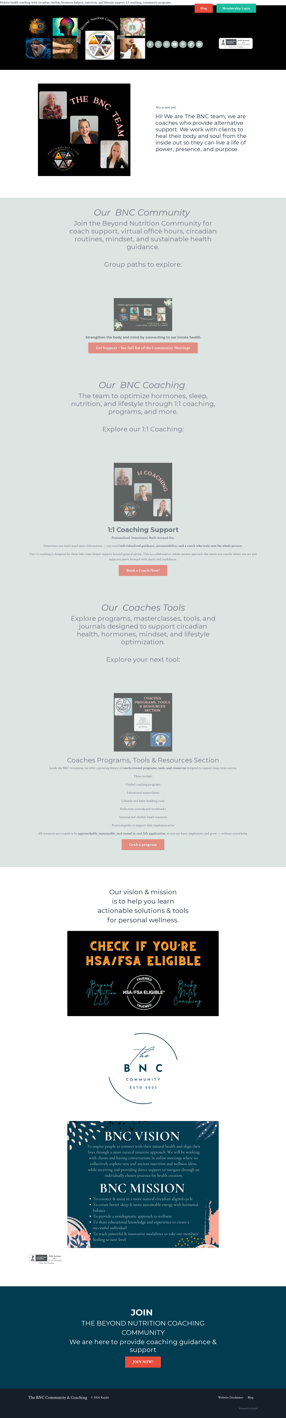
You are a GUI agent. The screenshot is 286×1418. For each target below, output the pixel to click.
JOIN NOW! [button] (143, 1362)
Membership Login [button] (236, 8)
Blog (250, 1397)
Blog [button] (203, 8)
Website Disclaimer (231, 1397)
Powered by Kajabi (248, 1408)
